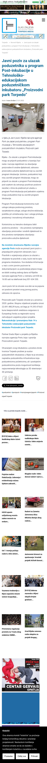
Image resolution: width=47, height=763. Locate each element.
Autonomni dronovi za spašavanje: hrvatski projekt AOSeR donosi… (34, 557)
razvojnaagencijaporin (29, 392)
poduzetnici (7, 392)
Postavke (8, 756)
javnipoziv (16, 392)
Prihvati (34, 756)
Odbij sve (22, 756)
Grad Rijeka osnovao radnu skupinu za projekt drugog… (33, 634)
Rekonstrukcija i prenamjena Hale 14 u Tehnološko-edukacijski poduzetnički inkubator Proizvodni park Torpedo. (19, 323)
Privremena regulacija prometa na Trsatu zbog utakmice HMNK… (11, 632)
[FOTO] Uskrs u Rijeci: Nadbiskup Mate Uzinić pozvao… (11, 439)
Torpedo (5, 42)
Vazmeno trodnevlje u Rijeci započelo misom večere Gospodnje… (11, 594)
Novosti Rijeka (16, 42)
